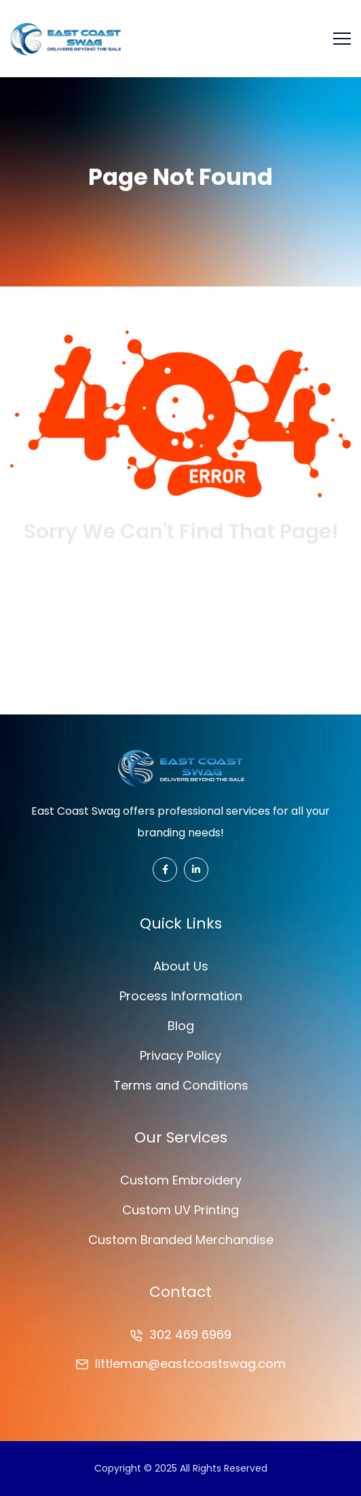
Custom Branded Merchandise (180, 1239)
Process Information (180, 995)
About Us (180, 966)
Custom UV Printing (180, 1209)
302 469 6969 (190, 1334)
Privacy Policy (180, 1055)
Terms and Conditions (180, 1085)
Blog (181, 1025)
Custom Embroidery (181, 1180)
